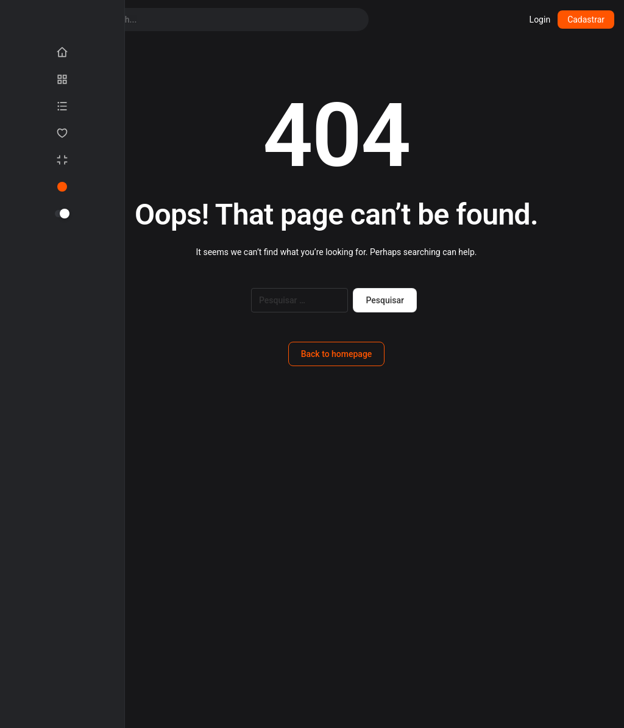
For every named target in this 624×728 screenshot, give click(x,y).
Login (540, 19)
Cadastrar (585, 19)
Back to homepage (336, 354)
